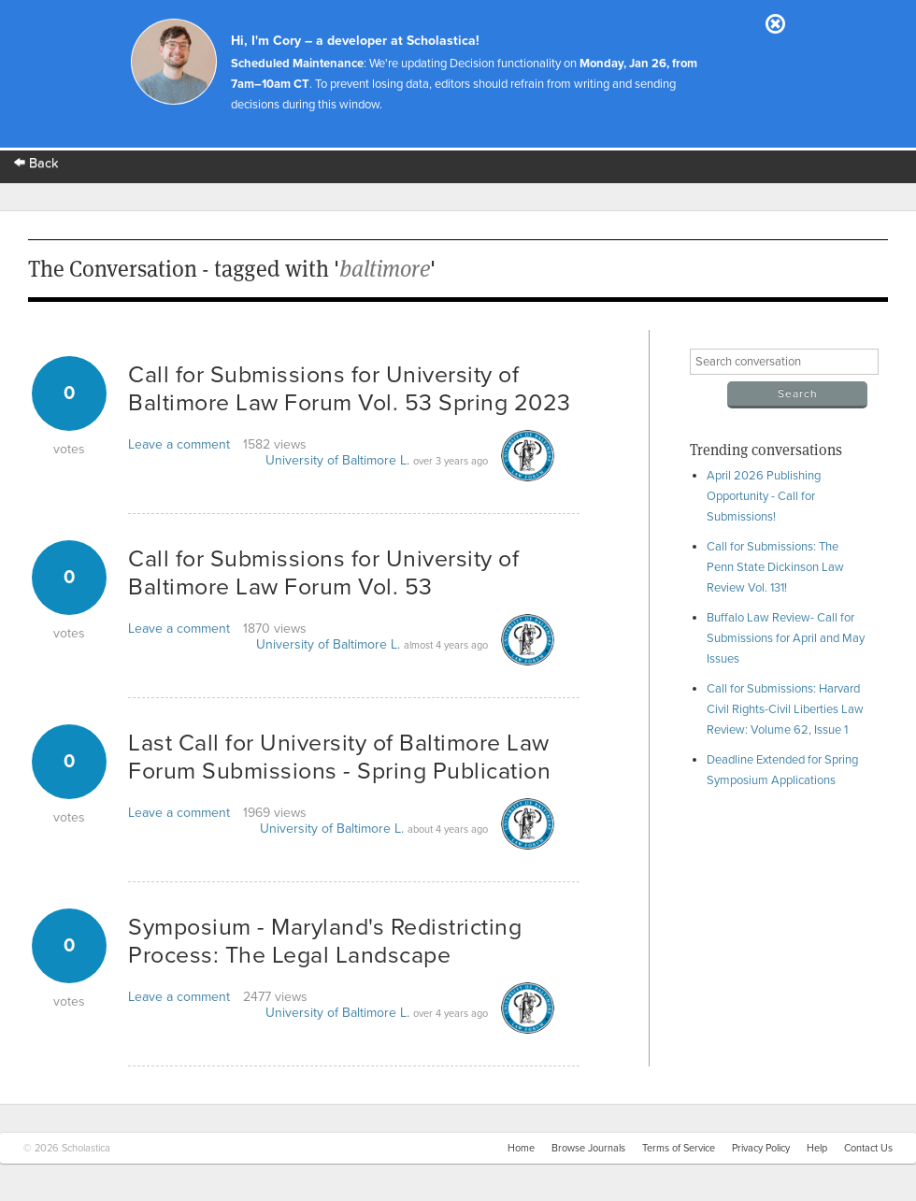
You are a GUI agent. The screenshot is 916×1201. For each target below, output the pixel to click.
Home (521, 1148)
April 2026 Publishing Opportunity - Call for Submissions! (764, 496)
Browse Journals (588, 1148)
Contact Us (868, 1148)
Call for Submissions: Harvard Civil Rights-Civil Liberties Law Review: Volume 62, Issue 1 (785, 709)
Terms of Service (678, 1148)
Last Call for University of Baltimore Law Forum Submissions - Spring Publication (339, 757)
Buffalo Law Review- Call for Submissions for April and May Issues (786, 638)
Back (36, 163)
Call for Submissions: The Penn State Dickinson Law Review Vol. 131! (775, 567)
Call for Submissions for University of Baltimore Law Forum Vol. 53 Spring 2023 (349, 389)
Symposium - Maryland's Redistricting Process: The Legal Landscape (325, 941)
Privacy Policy (761, 1148)
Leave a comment (179, 444)
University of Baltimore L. (337, 460)
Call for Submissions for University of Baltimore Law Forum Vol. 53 (323, 573)
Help (817, 1148)
